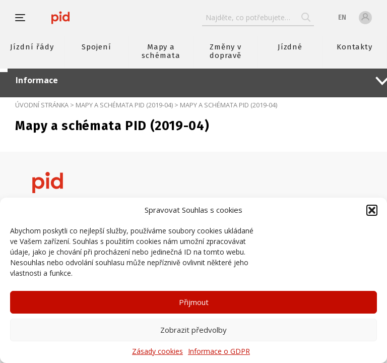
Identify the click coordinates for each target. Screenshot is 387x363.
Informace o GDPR (219, 351)
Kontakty (355, 46)
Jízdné (290, 46)
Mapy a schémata (161, 51)
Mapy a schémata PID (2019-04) (124, 104)
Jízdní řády (31, 46)
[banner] (60, 18)
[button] (372, 210)
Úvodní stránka (42, 104)
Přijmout (194, 302)
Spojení (96, 46)
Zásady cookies (157, 351)
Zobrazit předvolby (193, 330)
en (342, 17)
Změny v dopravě (226, 51)
